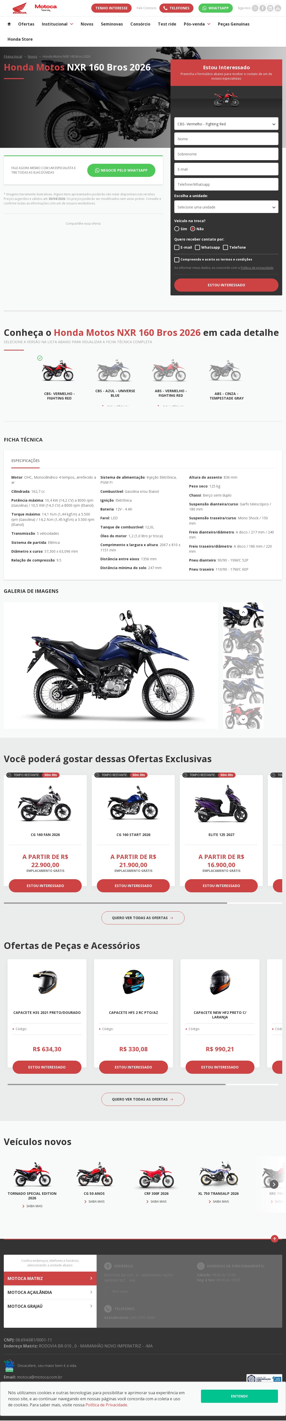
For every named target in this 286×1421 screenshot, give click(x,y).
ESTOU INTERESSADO (226, 285)
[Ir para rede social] (255, 8)
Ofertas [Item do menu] (26, 24)
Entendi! (239, 1396)
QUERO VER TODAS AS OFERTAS (142, 917)
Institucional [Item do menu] (57, 24)
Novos (32, 56)
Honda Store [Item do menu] (20, 39)
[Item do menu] (9, 24)
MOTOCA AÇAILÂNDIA (50, 1292)
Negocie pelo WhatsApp (124, 170)
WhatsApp (219, 8)
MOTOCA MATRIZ (50, 1278)
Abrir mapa (120, 1291)
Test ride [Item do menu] (167, 24)
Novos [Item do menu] (87, 24)
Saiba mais (32, 1206)
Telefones (179, 8)
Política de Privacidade (106, 1405)
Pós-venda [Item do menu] (197, 24)
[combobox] (226, 123)
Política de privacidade (257, 268)
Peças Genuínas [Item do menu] (233, 24)
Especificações (25, 460)
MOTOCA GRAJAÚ (50, 1306)
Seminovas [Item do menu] (112, 24)
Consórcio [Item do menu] (140, 24)
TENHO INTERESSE (111, 8)
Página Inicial (13, 56)
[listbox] (226, 206)
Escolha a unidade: (191, 195)
